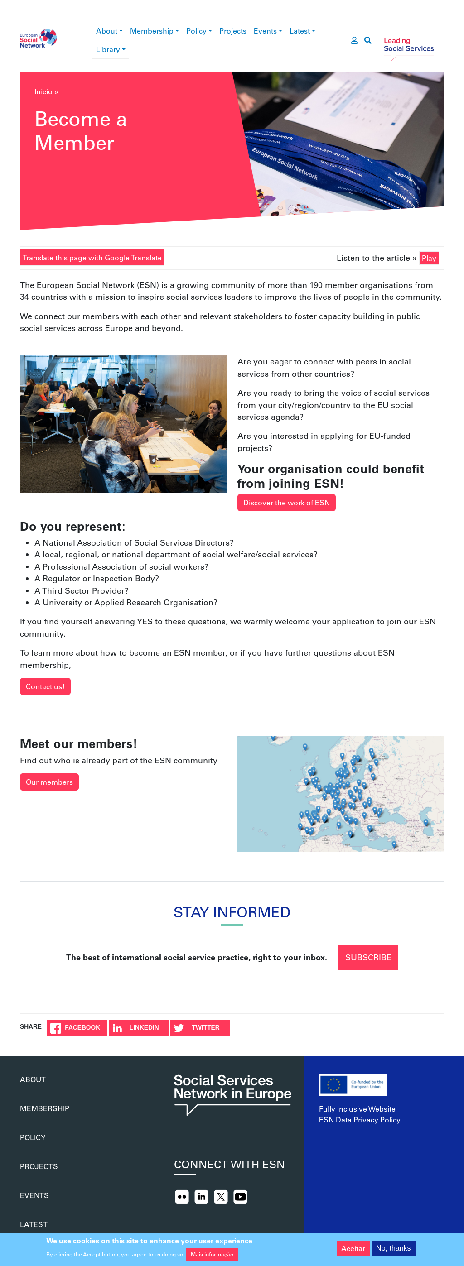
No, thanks (393, 1248)
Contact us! (45, 686)
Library (108, 49)
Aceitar (353, 1248)
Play (429, 258)
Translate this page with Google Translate (92, 257)
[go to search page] (368, 40)
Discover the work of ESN (286, 502)
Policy (196, 30)
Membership (152, 30)
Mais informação (212, 1254)
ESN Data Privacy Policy (360, 1119)
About (106, 30)
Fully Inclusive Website (357, 1108)
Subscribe (368, 957)
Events (265, 30)
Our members (49, 781)
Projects (232, 30)
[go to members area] (354, 40)
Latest (300, 30)
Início (43, 91)
